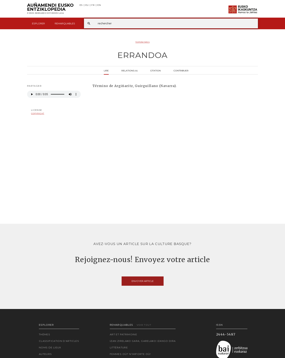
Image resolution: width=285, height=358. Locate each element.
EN (99, 5)
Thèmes (44, 334)
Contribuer (180, 70)
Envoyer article (143, 281)
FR (93, 5)
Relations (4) (129, 70)
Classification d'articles (59, 340)
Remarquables (65, 23)
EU (87, 5)
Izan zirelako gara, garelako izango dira (143, 340)
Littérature (119, 347)
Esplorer (38, 23)
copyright (37, 113)
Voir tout (144, 324)
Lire (106, 70)
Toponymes (142, 42)
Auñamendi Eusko (50, 9)
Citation (155, 70)
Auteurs (45, 354)
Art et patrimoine (123, 334)
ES (81, 5)
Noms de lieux (50, 347)
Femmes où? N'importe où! (130, 354)
